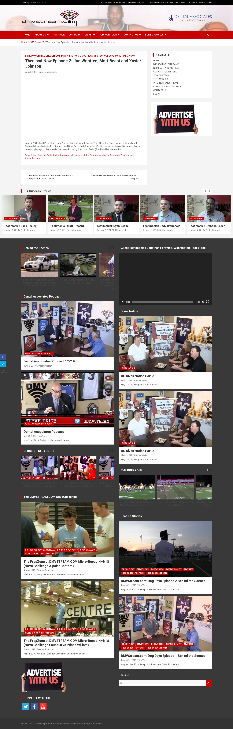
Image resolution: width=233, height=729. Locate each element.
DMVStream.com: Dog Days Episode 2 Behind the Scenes (163, 581)
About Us (40, 34)
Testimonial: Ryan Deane (112, 226)
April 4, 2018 (29, 570)
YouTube (43, 706)
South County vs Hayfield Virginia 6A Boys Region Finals (78, 281)
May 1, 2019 (126, 380)
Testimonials (11, 218)
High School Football (133, 573)
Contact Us (131, 34)
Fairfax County (174, 569)
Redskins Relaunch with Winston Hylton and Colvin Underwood (39, 484)
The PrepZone (47, 554)
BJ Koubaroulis (28, 230)
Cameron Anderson (48, 72)
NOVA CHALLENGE (88, 550)
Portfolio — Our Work (66, 34)
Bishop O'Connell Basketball (44, 155)
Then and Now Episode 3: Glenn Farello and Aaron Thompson (115, 177)
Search (209, 683)
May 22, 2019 (30, 436)
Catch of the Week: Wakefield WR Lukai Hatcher (175, 504)
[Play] (122, 301)
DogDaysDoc (157, 569)
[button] (113, 247)
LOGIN (209, 2)
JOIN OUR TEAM (196, 2)
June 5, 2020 (31, 72)
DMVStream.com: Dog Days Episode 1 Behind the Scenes (163, 656)
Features (188, 569)
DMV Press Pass (70, 56)
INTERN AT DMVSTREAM (165, 83)
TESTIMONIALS (161, 79)
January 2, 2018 (103, 230)
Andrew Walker (44, 366)
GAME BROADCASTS (137, 2)
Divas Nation (128, 368)
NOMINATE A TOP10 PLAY (166, 68)
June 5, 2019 (30, 366)
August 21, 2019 (128, 585)
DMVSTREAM (86, 56)
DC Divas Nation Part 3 (137, 376)
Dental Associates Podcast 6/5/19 (49, 361)
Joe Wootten (92, 155)
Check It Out (53, 56)
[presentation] (205, 191)
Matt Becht (104, 155)
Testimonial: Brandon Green (207, 226)
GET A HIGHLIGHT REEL (165, 71)
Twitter (25, 706)
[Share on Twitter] (3, 364)
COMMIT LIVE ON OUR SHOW (167, 86)
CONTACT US (160, 90)
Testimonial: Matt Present (67, 226)
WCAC (132, 56)
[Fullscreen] (207, 301)
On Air (88, 34)
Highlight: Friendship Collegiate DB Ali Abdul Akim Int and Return (137, 504)
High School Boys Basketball (111, 56)
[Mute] (202, 301)
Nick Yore (42, 436)
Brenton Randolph (45, 570)
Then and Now (127, 155)
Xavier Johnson (32, 158)
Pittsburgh (115, 155)
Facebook (34, 706)
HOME (156, 60)
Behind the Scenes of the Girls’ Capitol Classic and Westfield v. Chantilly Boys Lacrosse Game (39, 283)
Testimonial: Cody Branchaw (161, 226)
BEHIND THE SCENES (176, 2)
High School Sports (67, 550)
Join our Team (108, 34)
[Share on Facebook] (3, 357)
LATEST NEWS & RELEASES (113, 2)
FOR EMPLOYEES (154, 34)
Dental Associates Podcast (39, 354)
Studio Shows (31, 554)
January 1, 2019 (11, 230)
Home (27, 34)
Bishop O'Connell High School (71, 155)
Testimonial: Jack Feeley (20, 226)
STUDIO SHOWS (157, 2)
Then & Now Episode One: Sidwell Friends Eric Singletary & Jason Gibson (51, 177)
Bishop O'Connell (35, 56)
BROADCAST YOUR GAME (166, 64)
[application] (165, 279)
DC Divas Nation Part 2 (137, 451)
